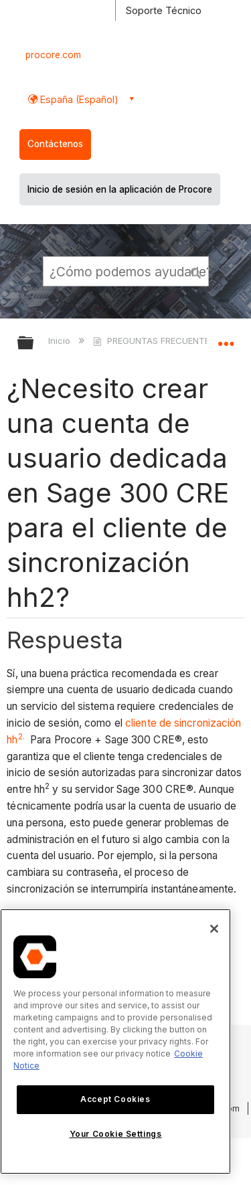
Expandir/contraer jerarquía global (34, 343)
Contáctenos (55, 144)
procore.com (53, 55)
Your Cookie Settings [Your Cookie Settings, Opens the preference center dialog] (116, 1134)
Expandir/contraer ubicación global (226, 338)
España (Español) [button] (77, 99)
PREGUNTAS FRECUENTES (155, 340)
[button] (196, 271)
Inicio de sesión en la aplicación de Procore (119, 189)
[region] (115, 1041)
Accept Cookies (115, 1099)
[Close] (214, 928)
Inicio (60, 340)
